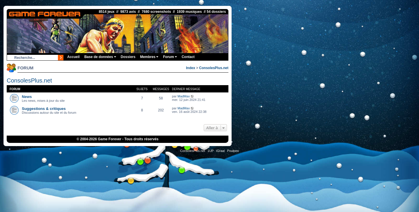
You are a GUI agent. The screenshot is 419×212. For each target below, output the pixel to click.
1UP (210, 151)
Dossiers (128, 57)
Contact (188, 57)
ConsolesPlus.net (213, 68)
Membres (149, 57)
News (27, 96)
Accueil (73, 57)
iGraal (220, 151)
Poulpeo (233, 151)
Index (190, 68)
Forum (170, 57)
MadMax (183, 96)
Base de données (100, 57)
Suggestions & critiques (44, 108)
